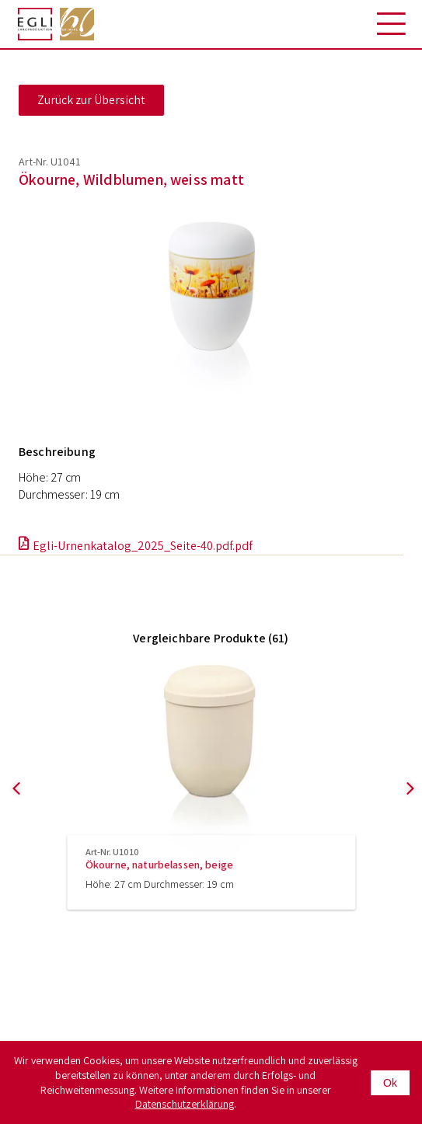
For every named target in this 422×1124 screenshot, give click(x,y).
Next (403, 811)
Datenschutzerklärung (184, 1104)
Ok (390, 1083)
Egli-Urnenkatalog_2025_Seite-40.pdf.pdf (143, 546)
